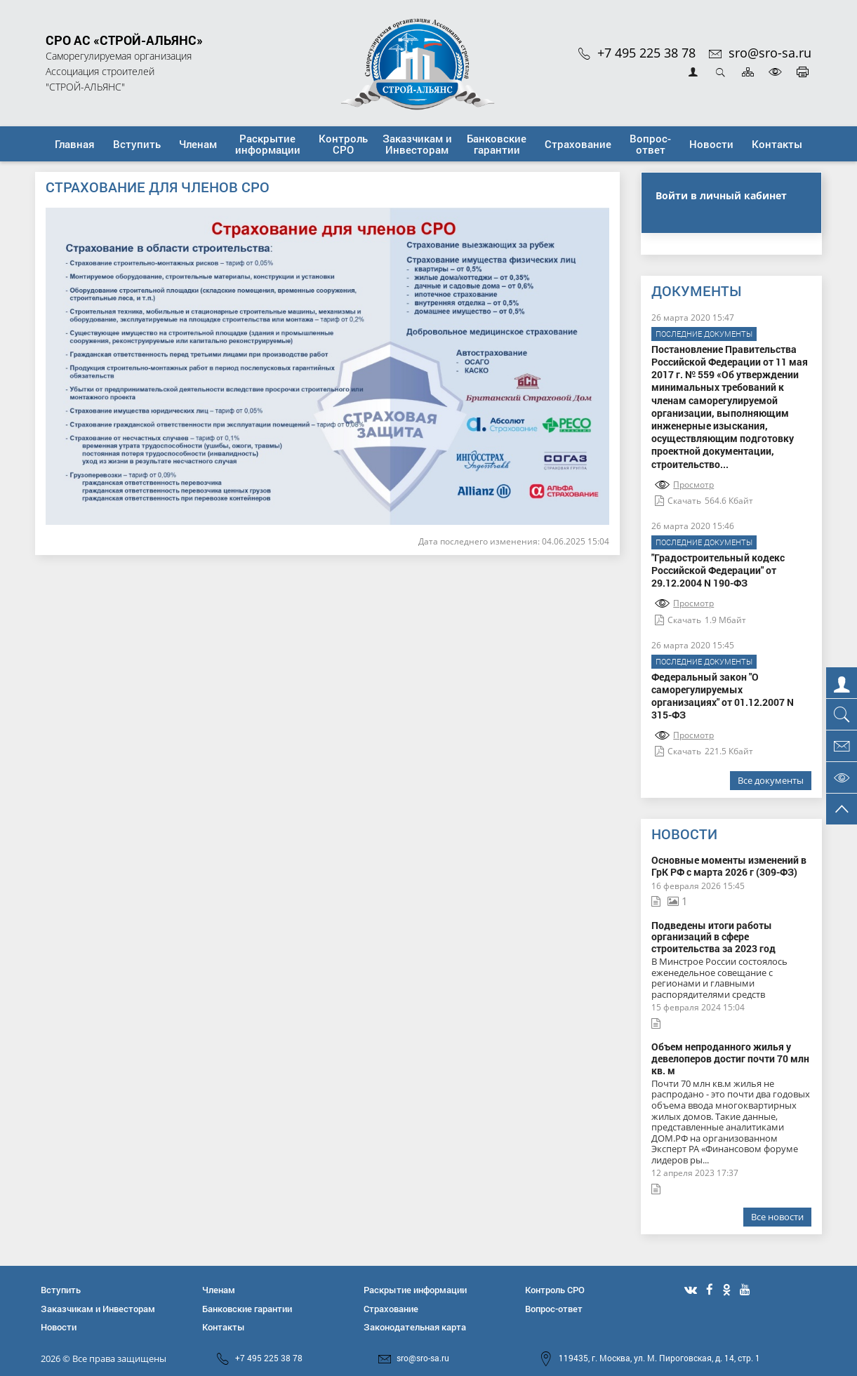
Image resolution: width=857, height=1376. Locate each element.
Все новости (777, 1216)
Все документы (771, 780)
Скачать (678, 501)
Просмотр (684, 484)
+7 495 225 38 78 (637, 52)
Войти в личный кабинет (721, 195)
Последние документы (704, 333)
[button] (137, 143)
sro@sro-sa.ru (760, 52)
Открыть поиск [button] (720, 72)
